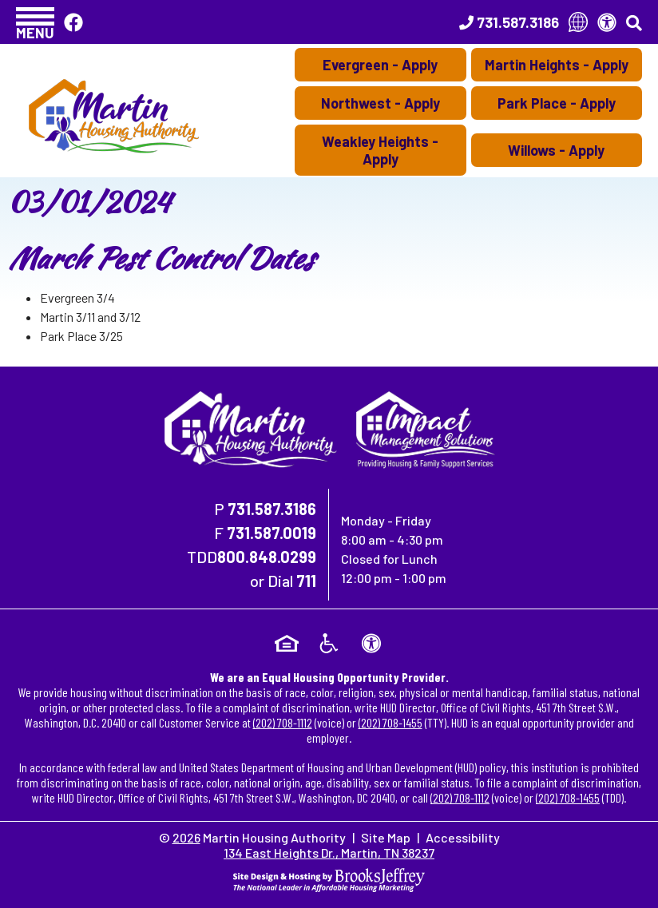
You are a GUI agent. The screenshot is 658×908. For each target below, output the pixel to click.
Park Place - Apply (556, 103)
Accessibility (463, 837)
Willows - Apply (556, 150)
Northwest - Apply (380, 103)
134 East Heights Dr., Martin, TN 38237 (329, 852)
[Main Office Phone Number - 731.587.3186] (509, 22)
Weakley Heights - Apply (380, 150)
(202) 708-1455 (390, 722)
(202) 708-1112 (282, 722)
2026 (186, 837)
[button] (35, 22)
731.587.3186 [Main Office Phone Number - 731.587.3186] (272, 508)
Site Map (385, 837)
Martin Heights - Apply (556, 64)
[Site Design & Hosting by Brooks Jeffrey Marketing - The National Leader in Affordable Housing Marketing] (329, 878)
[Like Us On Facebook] (73, 22)
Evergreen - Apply (380, 64)
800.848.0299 (266, 556)
